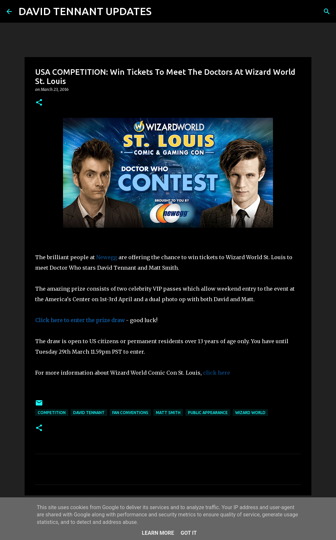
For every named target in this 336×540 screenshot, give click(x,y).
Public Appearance (208, 412)
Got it (188, 533)
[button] (39, 102)
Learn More (158, 533)
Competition (52, 412)
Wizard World (250, 412)
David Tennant (89, 412)
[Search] (161, 11)
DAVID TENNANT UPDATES (85, 11)
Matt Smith (168, 412)
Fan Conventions (130, 412)
